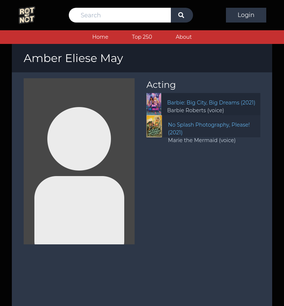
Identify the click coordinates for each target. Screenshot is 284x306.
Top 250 (142, 37)
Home (100, 37)
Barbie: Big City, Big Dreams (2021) (211, 102)
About (184, 37)
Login (246, 14)
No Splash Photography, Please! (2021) (209, 128)
